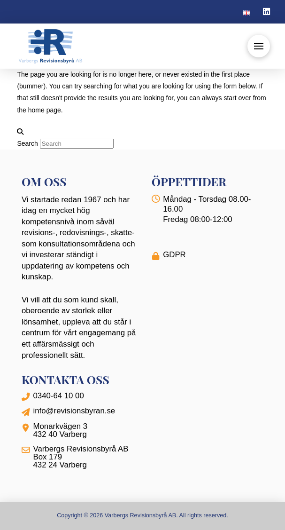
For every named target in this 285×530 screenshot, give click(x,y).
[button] (258, 46)
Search (27, 143)
